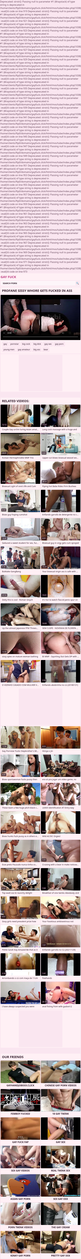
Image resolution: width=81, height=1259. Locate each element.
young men (8, 349)
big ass (36, 349)
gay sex (47, 344)
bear (46, 349)
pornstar (14, 344)
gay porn (59, 344)
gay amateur (24, 349)
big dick (37, 344)
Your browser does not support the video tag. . (40, 317)
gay (5, 344)
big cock (26, 344)
